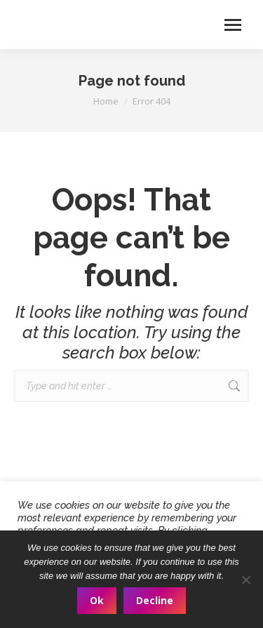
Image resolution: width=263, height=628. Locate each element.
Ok (97, 600)
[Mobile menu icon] (233, 25)
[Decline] (245, 580)
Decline (154, 600)
